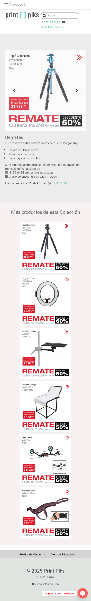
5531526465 (60, 183)
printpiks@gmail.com (53, 27)
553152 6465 (52, 22)
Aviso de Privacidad (61, 554)
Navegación (16, 4)
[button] (44, 16)
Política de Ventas (29, 554)
